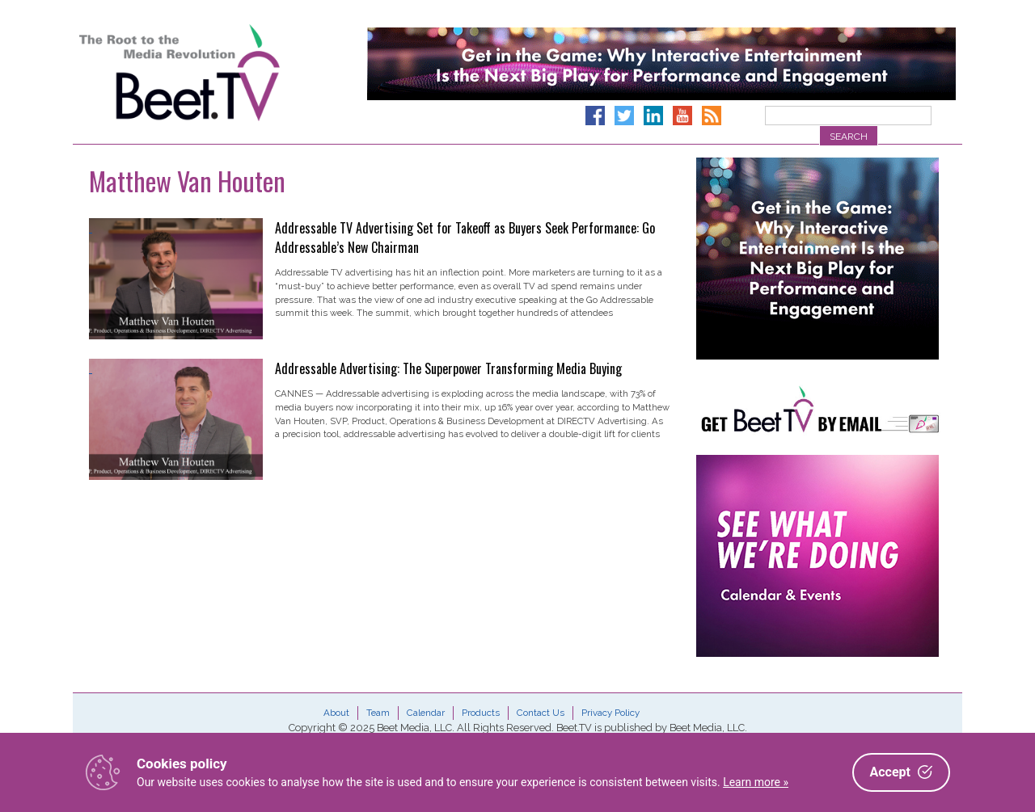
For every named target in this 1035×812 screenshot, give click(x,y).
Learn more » (755, 782)
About (336, 712)
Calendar (426, 712)
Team (378, 712)
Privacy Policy (610, 712)
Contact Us (540, 712)
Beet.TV (220, 72)
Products (481, 712)
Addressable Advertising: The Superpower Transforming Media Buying (448, 368)
